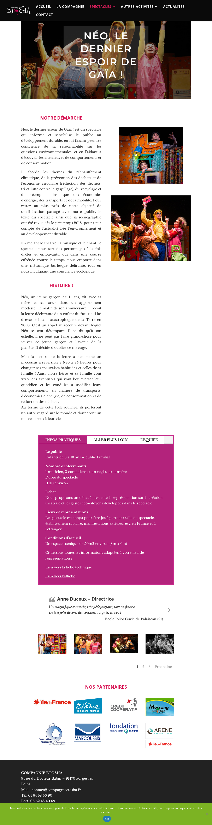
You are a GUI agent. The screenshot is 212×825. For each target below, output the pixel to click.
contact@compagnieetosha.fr (57, 790)
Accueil (43, 7)
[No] (207, 814)
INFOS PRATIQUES (63, 440)
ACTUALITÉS (174, 7)
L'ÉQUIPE (149, 440)
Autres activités (137, 7)
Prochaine (163, 667)
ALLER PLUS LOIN (110, 440)
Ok (107, 818)
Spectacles (100, 7)
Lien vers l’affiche (60, 576)
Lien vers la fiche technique (68, 567)
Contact (44, 15)
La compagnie (70, 7)
